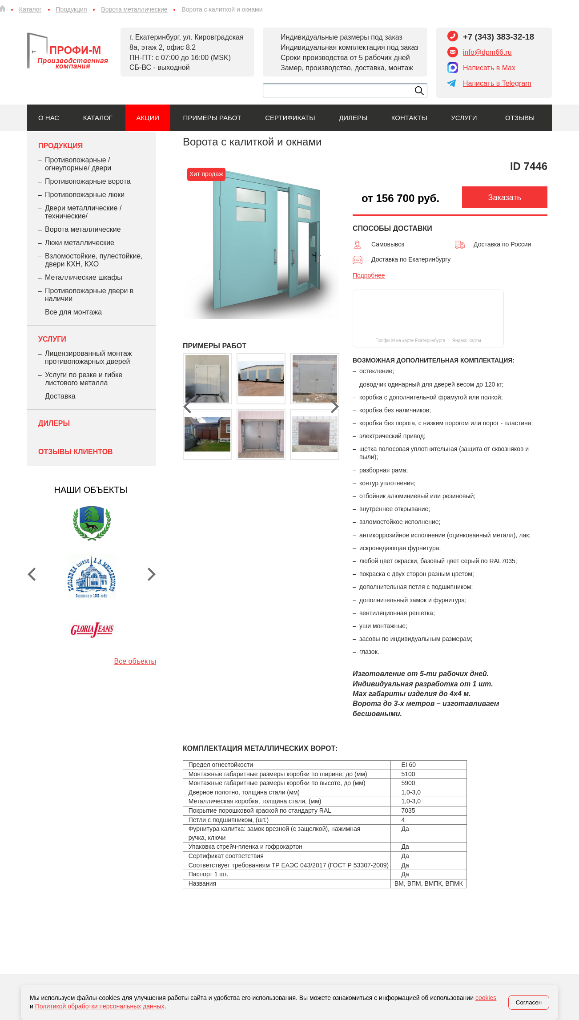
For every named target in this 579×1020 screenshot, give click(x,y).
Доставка (60, 396)
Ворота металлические (83, 229)
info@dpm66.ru (487, 52)
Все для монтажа (73, 312)
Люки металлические (79, 242)
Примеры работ (212, 117)
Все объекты (135, 661)
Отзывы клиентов (75, 452)
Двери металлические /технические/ (83, 212)
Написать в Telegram (497, 83)
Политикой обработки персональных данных (100, 1006)
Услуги (464, 117)
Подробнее (369, 275)
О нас (48, 117)
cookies (485, 997)
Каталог (98, 117)
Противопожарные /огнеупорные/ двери (78, 164)
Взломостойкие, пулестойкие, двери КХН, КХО (94, 260)
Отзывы (520, 117)
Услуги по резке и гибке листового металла (83, 379)
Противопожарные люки (85, 194)
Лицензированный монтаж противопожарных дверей (88, 357)
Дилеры (353, 117)
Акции (148, 117)
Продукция (60, 145)
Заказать (504, 197)
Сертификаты (290, 117)
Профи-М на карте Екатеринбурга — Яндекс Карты (428, 340)
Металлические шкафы (83, 277)
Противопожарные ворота (88, 181)
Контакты (409, 117)
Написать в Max (489, 68)
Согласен (529, 1002)
